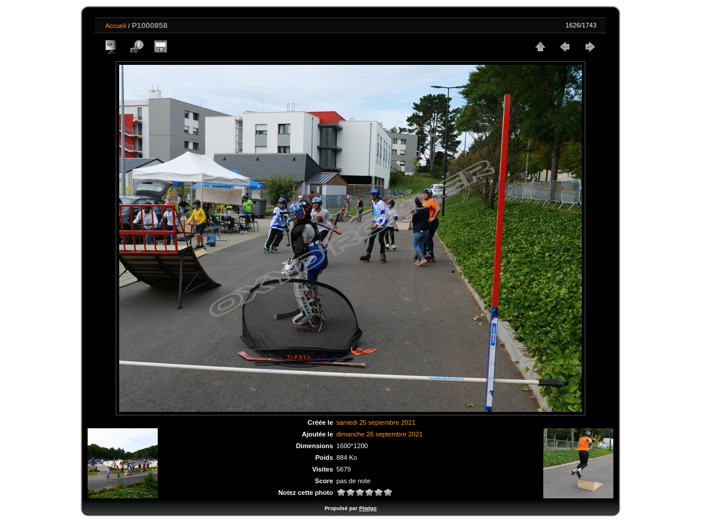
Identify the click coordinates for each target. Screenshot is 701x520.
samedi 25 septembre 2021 (376, 422)
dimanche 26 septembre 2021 (379, 434)
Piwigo (368, 508)
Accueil (115, 25)
